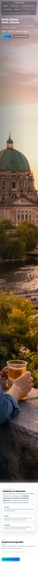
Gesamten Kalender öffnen (10, 559)
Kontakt (17, 9)
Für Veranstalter (15, 6)
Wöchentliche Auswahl (20, 36)
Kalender (5, 6)
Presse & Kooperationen (28, 6)
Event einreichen (7, 9)
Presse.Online (25, 13)
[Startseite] (19, 2)
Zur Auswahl (6, 36)
